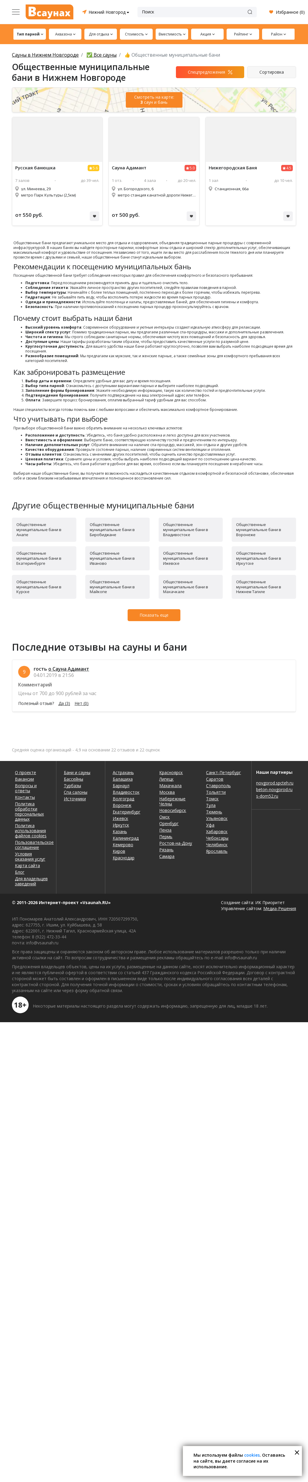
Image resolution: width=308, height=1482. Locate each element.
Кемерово (123, 844)
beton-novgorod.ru (274, 789)
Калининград (126, 838)
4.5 (288, 168)
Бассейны (73, 779)
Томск (212, 798)
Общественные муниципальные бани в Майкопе (112, 587)
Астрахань (123, 772)
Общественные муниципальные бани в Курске (38, 587)
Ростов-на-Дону (175, 843)
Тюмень (214, 811)
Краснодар (123, 857)
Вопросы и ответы (26, 788)
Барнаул (121, 785)
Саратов (214, 779)
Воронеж (122, 805)
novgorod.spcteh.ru (274, 782)
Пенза (165, 830)
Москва (167, 792)
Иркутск (121, 824)
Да (64, 703)
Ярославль (216, 851)
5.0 (192, 168)
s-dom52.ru (267, 796)
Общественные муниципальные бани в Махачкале (185, 587)
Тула (211, 805)
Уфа (210, 824)
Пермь (165, 836)
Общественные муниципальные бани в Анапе (38, 529)
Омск (164, 816)
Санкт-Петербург (223, 772)
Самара (166, 856)
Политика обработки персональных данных (29, 811)
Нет (82, 703)
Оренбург (169, 823)
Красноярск (171, 772)
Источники (75, 798)
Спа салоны (75, 792)
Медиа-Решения (279, 908)
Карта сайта (27, 865)
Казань (120, 831)
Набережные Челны (172, 801)
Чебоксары (217, 838)
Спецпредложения (206, 72)
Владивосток (126, 792)
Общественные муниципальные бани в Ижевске (185, 558)
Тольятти (216, 792)
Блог (19, 872)
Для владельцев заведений (31, 881)
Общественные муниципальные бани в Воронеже (258, 529)
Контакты (25, 797)
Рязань (166, 849)
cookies (252, 1455)
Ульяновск (216, 818)
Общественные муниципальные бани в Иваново (112, 558)
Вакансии (24, 779)
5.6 (95, 168)
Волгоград (123, 798)
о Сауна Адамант (68, 669)
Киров (119, 851)
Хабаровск (216, 831)
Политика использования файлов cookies (31, 830)
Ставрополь (218, 785)
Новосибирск (172, 810)
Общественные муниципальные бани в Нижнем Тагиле (258, 587)
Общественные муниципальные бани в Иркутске (258, 558)
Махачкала (170, 785)
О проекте (25, 772)
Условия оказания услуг (30, 856)
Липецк (166, 779)
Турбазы (72, 785)
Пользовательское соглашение (32, 845)
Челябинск (216, 844)
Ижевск (120, 818)
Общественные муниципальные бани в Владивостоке (185, 529)
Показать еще (154, 615)
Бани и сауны (77, 772)
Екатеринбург (126, 811)
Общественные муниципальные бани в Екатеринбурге (38, 558)
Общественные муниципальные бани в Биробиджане (112, 529)
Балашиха (123, 779)
